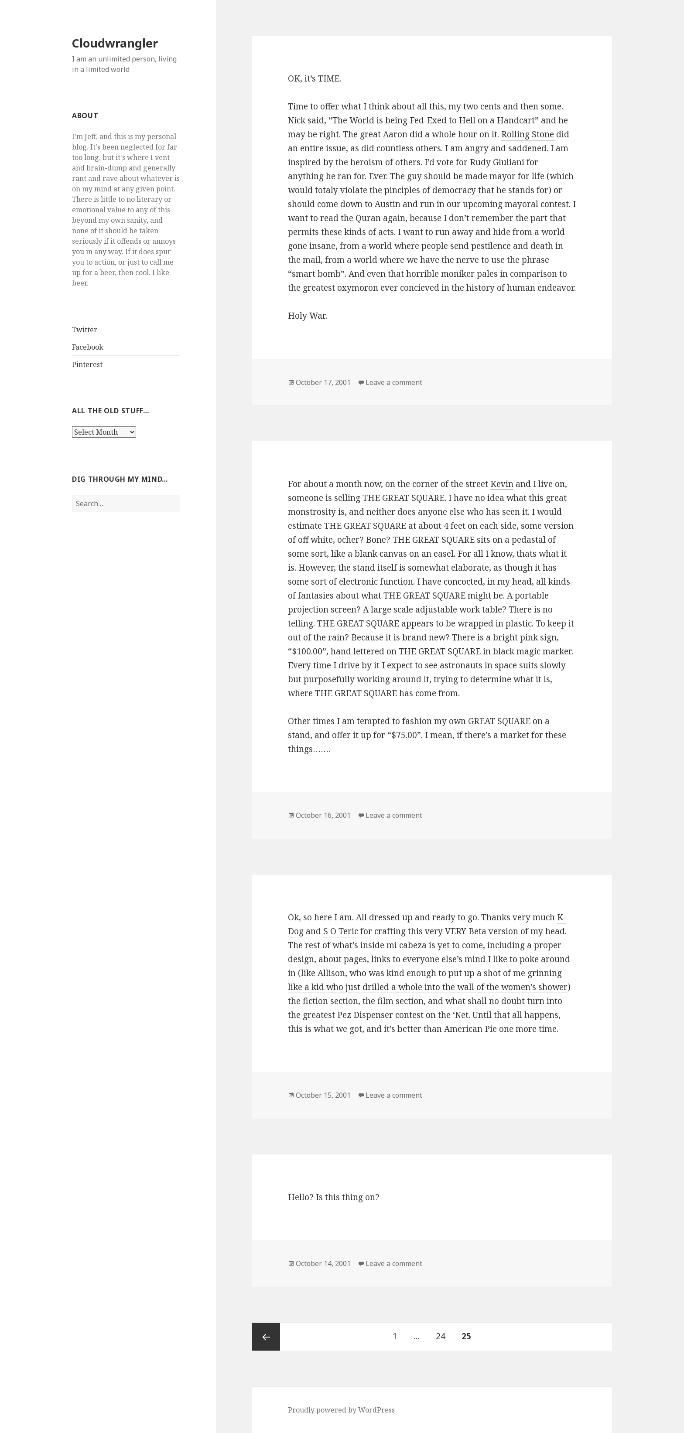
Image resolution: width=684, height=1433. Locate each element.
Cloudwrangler (115, 43)
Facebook (87, 347)
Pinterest (87, 364)
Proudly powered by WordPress (341, 1410)
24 (443, 1332)
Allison (331, 973)
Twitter (84, 329)
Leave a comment (394, 382)
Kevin (501, 484)
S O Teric (340, 931)
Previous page (266, 1337)
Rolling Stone (528, 134)
